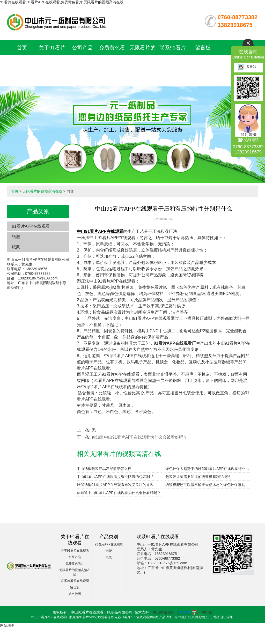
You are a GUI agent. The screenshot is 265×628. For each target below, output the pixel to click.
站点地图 (75, 594)
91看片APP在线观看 (31, 226)
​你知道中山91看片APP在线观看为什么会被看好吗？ (119, 493)
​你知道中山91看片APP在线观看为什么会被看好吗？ (139, 437)
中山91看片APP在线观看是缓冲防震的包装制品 (115, 477)
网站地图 (7, 625)
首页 (22, 47)
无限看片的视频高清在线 (143, 63)
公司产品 (82, 47)
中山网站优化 (163, 612)
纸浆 (16, 247)
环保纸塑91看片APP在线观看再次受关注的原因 (115, 485)
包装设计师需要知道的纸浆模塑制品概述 (198, 477)
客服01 (247, 67)
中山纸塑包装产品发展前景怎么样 (104, 469)
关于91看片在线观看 (75, 550)
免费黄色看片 (74, 563)
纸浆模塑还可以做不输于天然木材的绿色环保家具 (205, 485)
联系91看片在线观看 (75, 581)
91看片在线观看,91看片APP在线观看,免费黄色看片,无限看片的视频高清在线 (61, 2)
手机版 (207, 612)
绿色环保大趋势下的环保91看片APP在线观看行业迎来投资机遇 (207, 469)
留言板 (203, 47)
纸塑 (16, 236)
